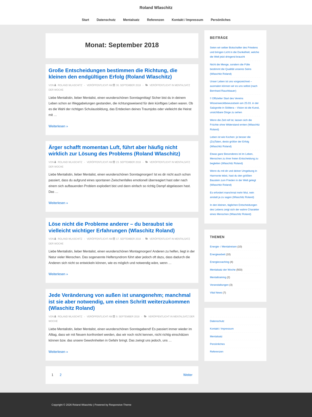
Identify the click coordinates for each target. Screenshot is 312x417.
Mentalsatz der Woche (223, 269)
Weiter (187, 375)
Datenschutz (106, 20)
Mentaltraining (218, 277)
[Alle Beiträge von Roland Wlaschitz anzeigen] (68, 85)
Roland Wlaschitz (156, 7)
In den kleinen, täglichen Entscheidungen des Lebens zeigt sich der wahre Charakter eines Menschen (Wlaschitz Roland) (234, 209)
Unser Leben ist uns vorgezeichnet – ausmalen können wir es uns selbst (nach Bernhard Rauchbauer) (233, 86)
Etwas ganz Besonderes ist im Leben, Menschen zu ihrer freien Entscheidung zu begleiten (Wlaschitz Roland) (234, 158)
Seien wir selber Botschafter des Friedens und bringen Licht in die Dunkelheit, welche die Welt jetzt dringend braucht (234, 52)
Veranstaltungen (219, 284)
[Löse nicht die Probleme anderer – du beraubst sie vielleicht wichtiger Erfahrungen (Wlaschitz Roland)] (128, 238)
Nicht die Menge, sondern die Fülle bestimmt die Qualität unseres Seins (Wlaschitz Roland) (230, 69)
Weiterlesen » (58, 126)
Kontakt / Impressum (187, 20)
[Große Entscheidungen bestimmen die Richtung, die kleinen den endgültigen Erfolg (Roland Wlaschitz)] (128, 85)
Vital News (216, 292)
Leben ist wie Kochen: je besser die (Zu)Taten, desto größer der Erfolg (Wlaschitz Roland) (230, 141)
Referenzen (155, 20)
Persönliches (221, 20)
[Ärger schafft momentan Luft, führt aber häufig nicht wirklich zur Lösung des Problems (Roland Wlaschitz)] (128, 162)
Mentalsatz (131, 20)
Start (85, 20)
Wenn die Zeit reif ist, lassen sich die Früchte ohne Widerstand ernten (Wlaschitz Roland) (235, 125)
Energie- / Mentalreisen (223, 246)
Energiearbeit (217, 254)
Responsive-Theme (120, 404)
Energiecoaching (219, 261)
